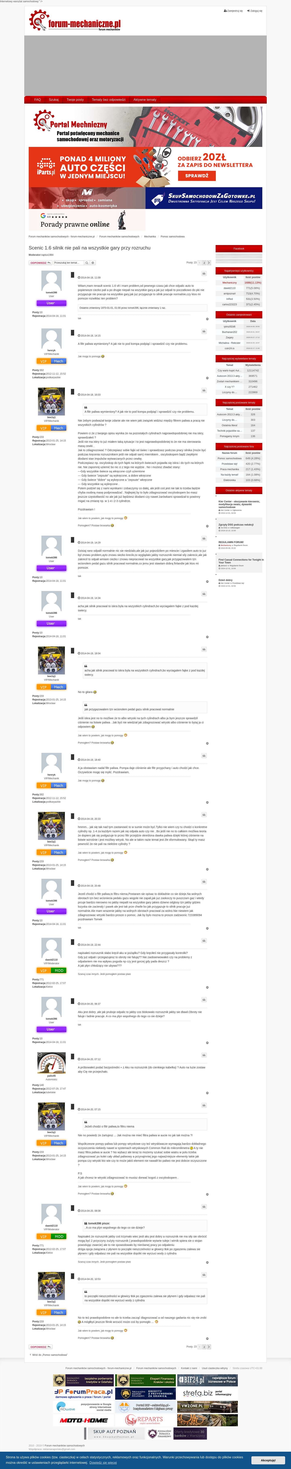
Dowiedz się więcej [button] (103, 1462)
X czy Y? (229, 386)
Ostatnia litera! (229, 425)
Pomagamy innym (229, 436)
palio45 (51, 1075)
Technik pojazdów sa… (229, 430)
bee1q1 (51, 417)
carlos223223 (229, 304)
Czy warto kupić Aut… (229, 370)
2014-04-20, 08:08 (89, 1210)
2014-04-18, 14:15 (89, 335)
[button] (209, 262)
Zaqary (229, 337)
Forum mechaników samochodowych (65, 1445)
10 (41, 312)
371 (248, 304)
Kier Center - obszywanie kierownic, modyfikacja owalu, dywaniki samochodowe (239, 504)
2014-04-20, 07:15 (89, 1109)
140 (42, 1085)
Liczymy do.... (229, 392)
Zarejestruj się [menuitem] (233, 10)
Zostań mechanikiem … (229, 381)
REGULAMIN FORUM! (231, 542)
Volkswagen (235, 528)
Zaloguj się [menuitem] (254, 10)
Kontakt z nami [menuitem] (189, 1368)
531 (248, 298)
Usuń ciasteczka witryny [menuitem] (215, 1368)
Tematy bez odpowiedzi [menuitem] (108, 99)
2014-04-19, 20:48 (89, 885)
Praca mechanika (229, 469)
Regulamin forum (241, 545)
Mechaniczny (229, 282)
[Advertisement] (145, 65)
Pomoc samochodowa (229, 458)
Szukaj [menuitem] (54, 99)
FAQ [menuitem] (37, 99)
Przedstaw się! (229, 463)
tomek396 (51, 292)
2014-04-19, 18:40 (89, 759)
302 (42, 370)
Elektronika (229, 480)
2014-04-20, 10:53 (89, 1279)
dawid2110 (51, 959)
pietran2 (223, 566)
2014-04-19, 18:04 (89, 653)
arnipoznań (229, 293)
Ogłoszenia (236, 510)
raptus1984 (47, 254)
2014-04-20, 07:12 (89, 1059)
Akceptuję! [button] (268, 1460)
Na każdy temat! (229, 474)
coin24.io (229, 348)
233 (42, 437)
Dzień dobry (226, 580)
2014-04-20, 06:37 (89, 1003)
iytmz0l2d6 (229, 326)
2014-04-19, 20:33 (89, 818)
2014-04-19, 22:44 (89, 944)
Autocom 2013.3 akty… (229, 376)
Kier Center (225, 510)
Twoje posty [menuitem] (75, 99)
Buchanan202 (229, 332)
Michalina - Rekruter (229, 343)
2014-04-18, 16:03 (89, 394)
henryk (51, 350)
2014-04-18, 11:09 (89, 277)
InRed (229, 299)
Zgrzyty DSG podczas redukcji (236, 524)
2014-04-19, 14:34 (89, 597)
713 (248, 293)
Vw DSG (224, 528)
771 (42, 979)
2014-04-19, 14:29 (89, 542)
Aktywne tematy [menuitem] (145, 99)
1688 (247, 282)
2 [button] (204, 263)
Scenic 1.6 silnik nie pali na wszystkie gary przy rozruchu (90, 247)
